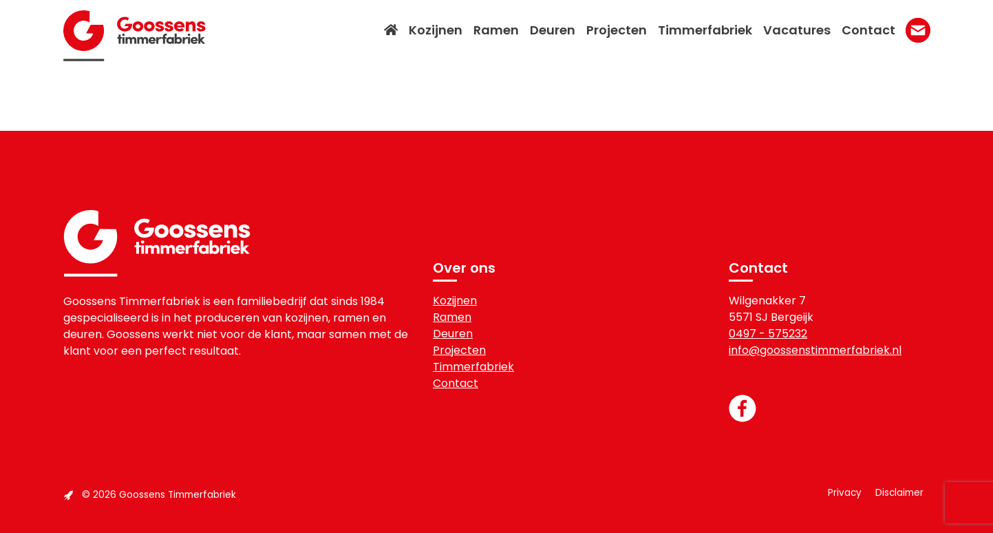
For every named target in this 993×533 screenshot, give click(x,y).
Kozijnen (455, 301)
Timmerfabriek (473, 367)
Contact (455, 383)
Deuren (453, 334)
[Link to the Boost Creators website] (68, 494)
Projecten (459, 350)
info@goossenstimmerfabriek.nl (815, 350)
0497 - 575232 (768, 334)
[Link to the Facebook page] (829, 408)
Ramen (452, 317)
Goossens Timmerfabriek (134, 35)
